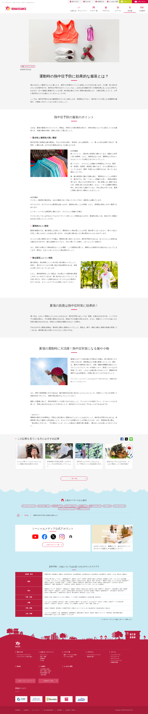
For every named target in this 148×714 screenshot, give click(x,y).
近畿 (29, 602)
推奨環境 (59, 710)
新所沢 (84, 579)
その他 (42, 660)
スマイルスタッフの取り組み (24, 656)
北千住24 (86, 590)
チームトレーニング (29, 506)
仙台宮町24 (94, 574)
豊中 (66, 601)
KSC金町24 (113, 590)
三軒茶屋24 (115, 589)
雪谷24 (108, 589)
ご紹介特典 (43, 674)
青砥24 (97, 590)
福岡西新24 (72, 613)
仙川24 (47, 592)
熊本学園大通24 (117, 613)
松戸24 (99, 580)
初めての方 (74, 1)
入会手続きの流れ (45, 669)
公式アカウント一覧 (53, 545)
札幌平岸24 (48, 574)
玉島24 (47, 608)
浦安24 (47, 582)
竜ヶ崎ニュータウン (55, 579)
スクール (118, 9)
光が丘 (64, 590)
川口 (79, 579)
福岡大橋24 (80, 613)
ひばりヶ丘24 (90, 592)
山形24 (109, 574)
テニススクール (115, 656)
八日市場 (57, 582)
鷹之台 (89, 580)
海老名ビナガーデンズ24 (83, 584)
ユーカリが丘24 (116, 580)
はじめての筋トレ (43, 506)
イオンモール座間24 (98, 584)
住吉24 (82, 603)
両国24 (73, 589)
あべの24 (84, 601)
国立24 (69, 592)
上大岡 (69, 582)
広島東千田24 (67, 608)
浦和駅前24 (67, 579)
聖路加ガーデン (50, 589)
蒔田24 (100, 582)
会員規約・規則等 (70, 710)
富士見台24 (79, 590)
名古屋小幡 (91, 597)
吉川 (111, 579)
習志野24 (125, 580)
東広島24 (58, 608)
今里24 (105, 601)
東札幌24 (55, 574)
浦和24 (74, 579)
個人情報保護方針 (49, 710)
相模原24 (48, 584)
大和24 (73, 584)
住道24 (54, 603)
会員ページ (125, 2)
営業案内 (42, 658)
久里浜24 (67, 584)
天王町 (95, 582)
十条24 (51, 590)
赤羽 (46, 590)
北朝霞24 (105, 579)
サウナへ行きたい (70, 506)
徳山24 (108, 608)
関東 (29, 581)
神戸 (87, 603)
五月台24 (115, 582)
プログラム (106, 9)
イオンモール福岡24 (50, 613)
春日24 (87, 613)
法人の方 (87, 1)
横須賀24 (59, 584)
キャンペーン (43, 654)
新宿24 (59, 589)
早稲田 (125, 589)
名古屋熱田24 (82, 597)
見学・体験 (43, 656)
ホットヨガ (107, 506)
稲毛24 (74, 580)
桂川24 (61, 601)
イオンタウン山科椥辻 (51, 601)
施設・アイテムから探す (70, 654)
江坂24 (111, 601)
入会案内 (142, 9)
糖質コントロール (83, 508)
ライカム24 (70, 614)
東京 (29, 590)
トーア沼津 (74, 597)
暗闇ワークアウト (95, 506)
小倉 (58, 613)
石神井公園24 (71, 590)
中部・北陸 (29, 597)
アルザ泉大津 (119, 601)
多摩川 (101, 589)
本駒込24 (66, 589)
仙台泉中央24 (68, 574)
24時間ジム (83, 506)
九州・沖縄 (29, 613)
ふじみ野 (47, 580)
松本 (51, 597)
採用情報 (17, 710)
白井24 (52, 582)
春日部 (89, 579)
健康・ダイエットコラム (28, 66)
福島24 (124, 574)
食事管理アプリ (57, 506)
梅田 (78, 601)
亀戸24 (91, 589)
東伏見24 (82, 592)
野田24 (105, 580)
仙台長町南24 (77, 574)
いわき (114, 574)
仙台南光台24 (86, 574)
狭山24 (61, 603)
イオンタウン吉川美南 (119, 579)
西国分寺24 (62, 592)
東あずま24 (85, 589)
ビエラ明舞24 (74, 603)
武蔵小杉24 (107, 582)
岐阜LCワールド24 (58, 597)
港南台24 (81, 582)
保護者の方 (99, 1)
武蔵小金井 (54, 592)
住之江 (100, 601)
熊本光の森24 (48, 614)
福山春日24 (92, 608)
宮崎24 (63, 614)
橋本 (54, 584)
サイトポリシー (36, 710)
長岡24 (47, 597)
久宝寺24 (72, 601)
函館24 (61, 574)
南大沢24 (121, 590)
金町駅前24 (105, 590)
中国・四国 (29, 608)
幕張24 (69, 580)
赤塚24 (58, 590)
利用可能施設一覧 (45, 673)
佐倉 (109, 580)
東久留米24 (75, 592)
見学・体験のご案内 (45, 671)
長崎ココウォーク (100, 613)
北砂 (96, 589)
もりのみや (93, 601)
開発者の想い (90, 656)
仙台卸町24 (102, 574)
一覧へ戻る (78, 478)
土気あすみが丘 (81, 580)
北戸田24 (99, 579)
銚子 (93, 580)
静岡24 (68, 597)
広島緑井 (52, 608)
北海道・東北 (29, 574)
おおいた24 (57, 614)
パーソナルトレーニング (67, 508)
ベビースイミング (119, 506)
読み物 (130, 9)
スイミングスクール (116, 660)
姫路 (91, 603)
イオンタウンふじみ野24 (58, 580)
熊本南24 (109, 613)
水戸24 (47, 579)
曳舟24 (78, 589)
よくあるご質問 (112, 1)
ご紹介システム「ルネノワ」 (25, 681)
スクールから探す (68, 656)
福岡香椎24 (64, 613)
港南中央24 (88, 582)
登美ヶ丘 (96, 603)
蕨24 (94, 579)
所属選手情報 (114, 662)
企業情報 (26, 710)
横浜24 (75, 582)
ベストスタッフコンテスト (24, 654)
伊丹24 (67, 603)
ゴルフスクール (115, 658)
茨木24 (47, 603)
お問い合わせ (140, 1)
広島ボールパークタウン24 (79, 608)
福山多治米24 (100, 608)
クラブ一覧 (94, 9)
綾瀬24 (92, 590)
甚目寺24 (98, 597)
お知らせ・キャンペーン (79, 9)
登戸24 (121, 582)
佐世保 (92, 613)
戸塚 (63, 582)
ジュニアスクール (115, 654)
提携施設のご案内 (48, 681)
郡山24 (119, 574)
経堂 (121, 589)
